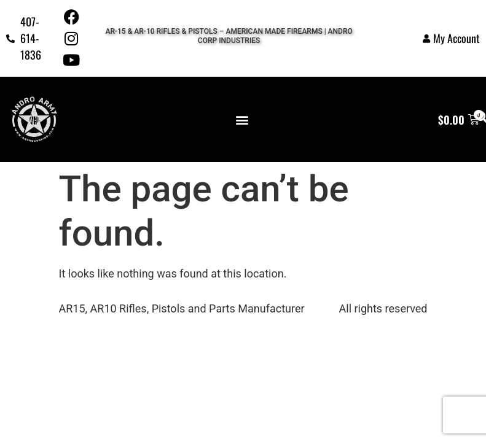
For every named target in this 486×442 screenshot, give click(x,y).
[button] (242, 119)
